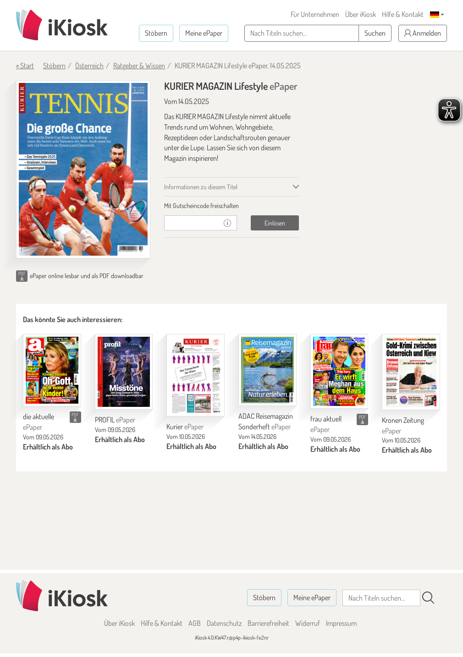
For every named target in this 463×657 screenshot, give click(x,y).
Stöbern (156, 33)
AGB (194, 623)
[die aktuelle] (52, 370)
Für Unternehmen (315, 14)
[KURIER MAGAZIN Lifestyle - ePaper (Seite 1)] (83, 169)
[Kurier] (195, 375)
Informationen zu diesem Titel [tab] (200, 187)
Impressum (341, 623)
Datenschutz (224, 623)
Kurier (185, 426)
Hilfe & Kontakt (403, 14)
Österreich (89, 65)
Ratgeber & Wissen (139, 65)
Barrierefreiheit (268, 623)
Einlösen (275, 223)
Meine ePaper (203, 33)
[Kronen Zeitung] (411, 372)
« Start (25, 65)
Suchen (375, 33)
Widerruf (307, 623)
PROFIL (115, 419)
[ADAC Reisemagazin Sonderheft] (267, 370)
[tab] (231, 206)
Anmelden (422, 33)
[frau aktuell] (339, 371)
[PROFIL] (124, 372)
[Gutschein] (191, 222)
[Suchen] (428, 598)
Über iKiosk (360, 14)
